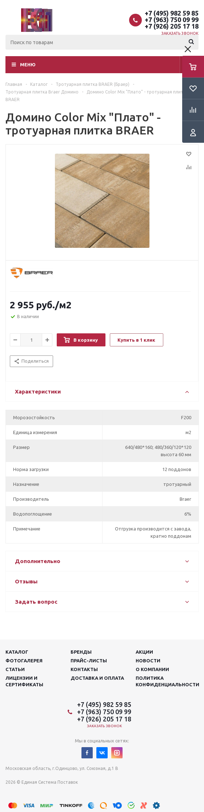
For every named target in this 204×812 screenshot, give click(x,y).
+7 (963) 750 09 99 (172, 19)
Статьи (15, 669)
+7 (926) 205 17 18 (172, 26)
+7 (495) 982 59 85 (172, 13)
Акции (144, 651)
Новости (148, 660)
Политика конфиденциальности (167, 681)
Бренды (81, 651)
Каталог (16, 651)
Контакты (84, 669)
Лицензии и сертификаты (24, 681)
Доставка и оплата (97, 677)
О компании (152, 669)
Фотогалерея (24, 660)
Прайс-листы (89, 660)
